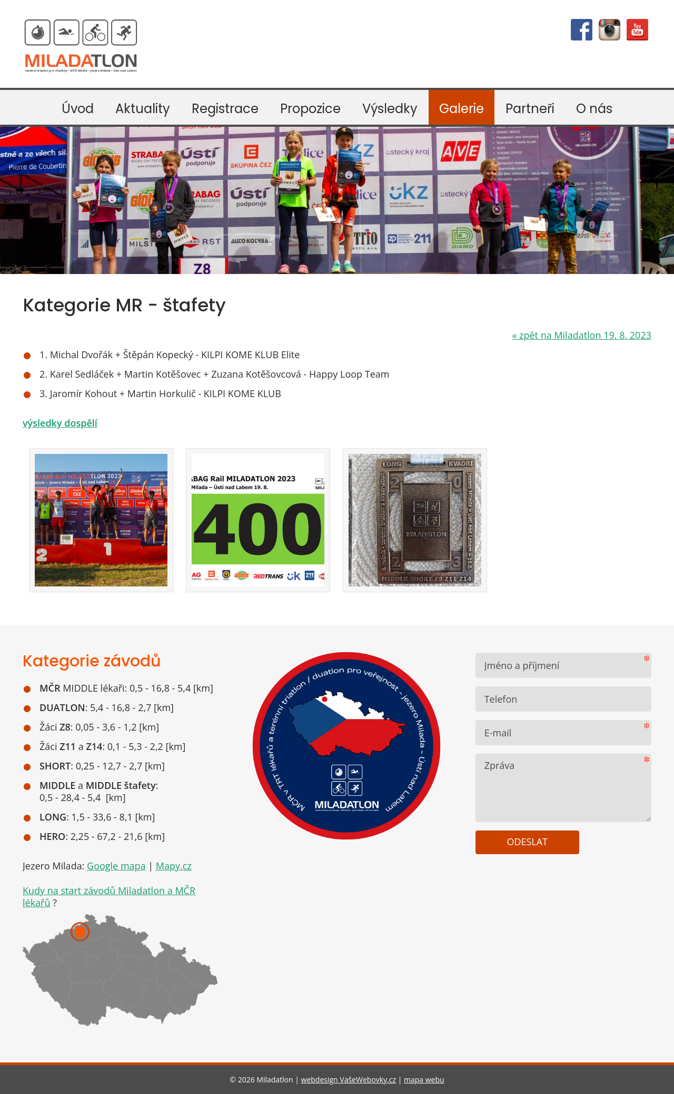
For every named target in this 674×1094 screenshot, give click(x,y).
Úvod (78, 108)
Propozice (310, 108)
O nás (594, 108)
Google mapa (116, 865)
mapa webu (424, 1080)
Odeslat (527, 841)
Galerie (461, 108)
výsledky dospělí (60, 423)
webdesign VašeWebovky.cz (348, 1080)
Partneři (530, 108)
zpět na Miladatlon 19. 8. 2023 (581, 335)
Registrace (225, 108)
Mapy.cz (174, 865)
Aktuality (142, 108)
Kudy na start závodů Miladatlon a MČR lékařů (109, 896)
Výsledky (390, 108)
